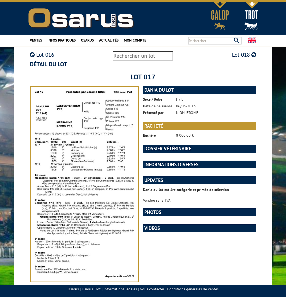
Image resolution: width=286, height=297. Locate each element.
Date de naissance (157, 106)
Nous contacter (152, 289)
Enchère (149, 135)
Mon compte (135, 40)
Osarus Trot (91, 289)
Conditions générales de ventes (193, 289)
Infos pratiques (61, 40)
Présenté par (153, 112)
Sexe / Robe (152, 99)
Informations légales (120, 289)
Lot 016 (42, 54)
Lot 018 (244, 54)
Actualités (109, 40)
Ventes (36, 40)
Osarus (87, 40)
